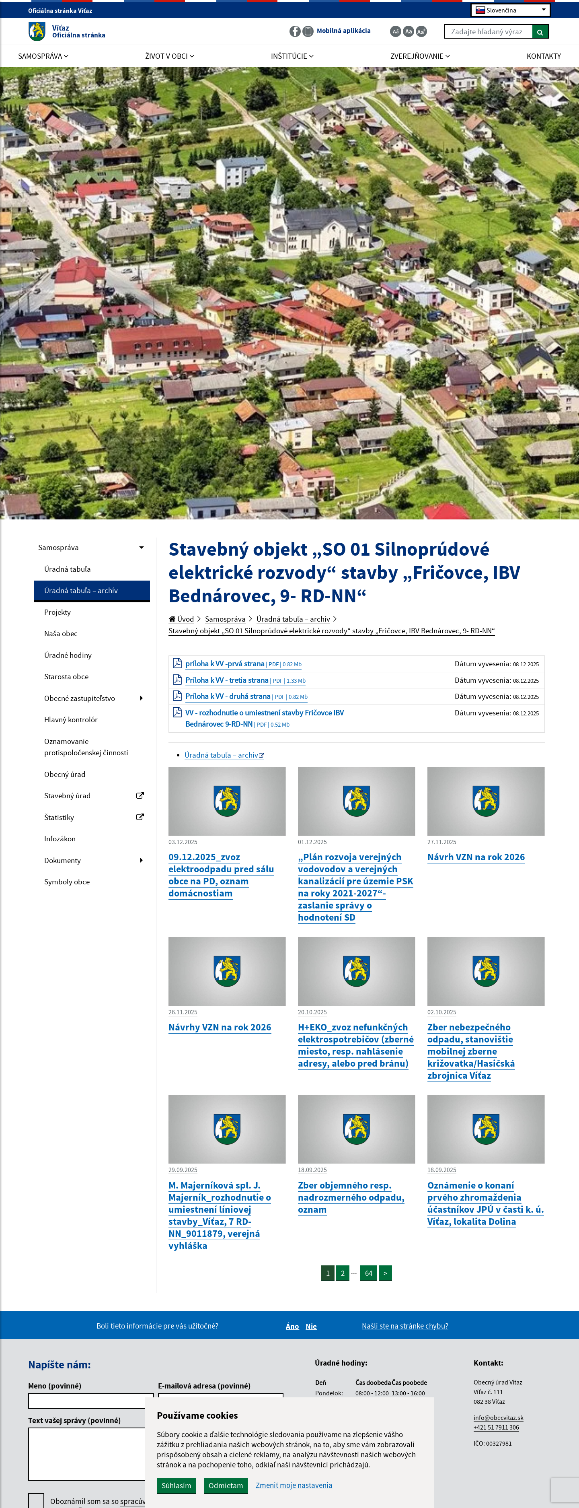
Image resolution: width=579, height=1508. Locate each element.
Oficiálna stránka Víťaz (63, 10)
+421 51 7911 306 (496, 1427)
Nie (312, 1326)
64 (368, 1273)
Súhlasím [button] (176, 1485)
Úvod (181, 619)
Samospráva (58, 547)
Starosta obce (66, 676)
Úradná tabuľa (67, 569)
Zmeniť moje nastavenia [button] (294, 1485)
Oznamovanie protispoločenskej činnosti (86, 747)
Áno (294, 1326)
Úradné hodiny (68, 655)
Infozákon (60, 838)
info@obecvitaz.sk (499, 1417)
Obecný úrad (65, 774)
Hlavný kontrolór (71, 719)
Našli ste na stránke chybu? (405, 1326)
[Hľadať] (540, 31)
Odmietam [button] (226, 1485)
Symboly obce (67, 881)
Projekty (57, 612)
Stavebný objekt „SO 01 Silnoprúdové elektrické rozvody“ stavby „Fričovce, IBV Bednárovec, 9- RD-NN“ (331, 630)
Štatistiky (94, 817)
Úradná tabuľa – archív (81, 590)
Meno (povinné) (55, 1386)
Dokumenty (62, 860)
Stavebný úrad (94, 795)
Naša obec (61, 633)
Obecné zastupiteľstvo (79, 698)
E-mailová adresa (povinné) (204, 1386)
